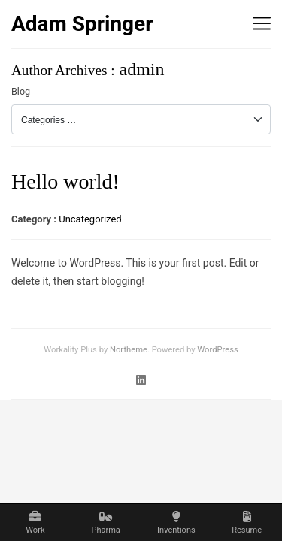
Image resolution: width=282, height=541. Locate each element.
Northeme (128, 350)
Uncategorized (90, 219)
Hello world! (65, 181)
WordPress (217, 350)
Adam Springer (82, 23)
